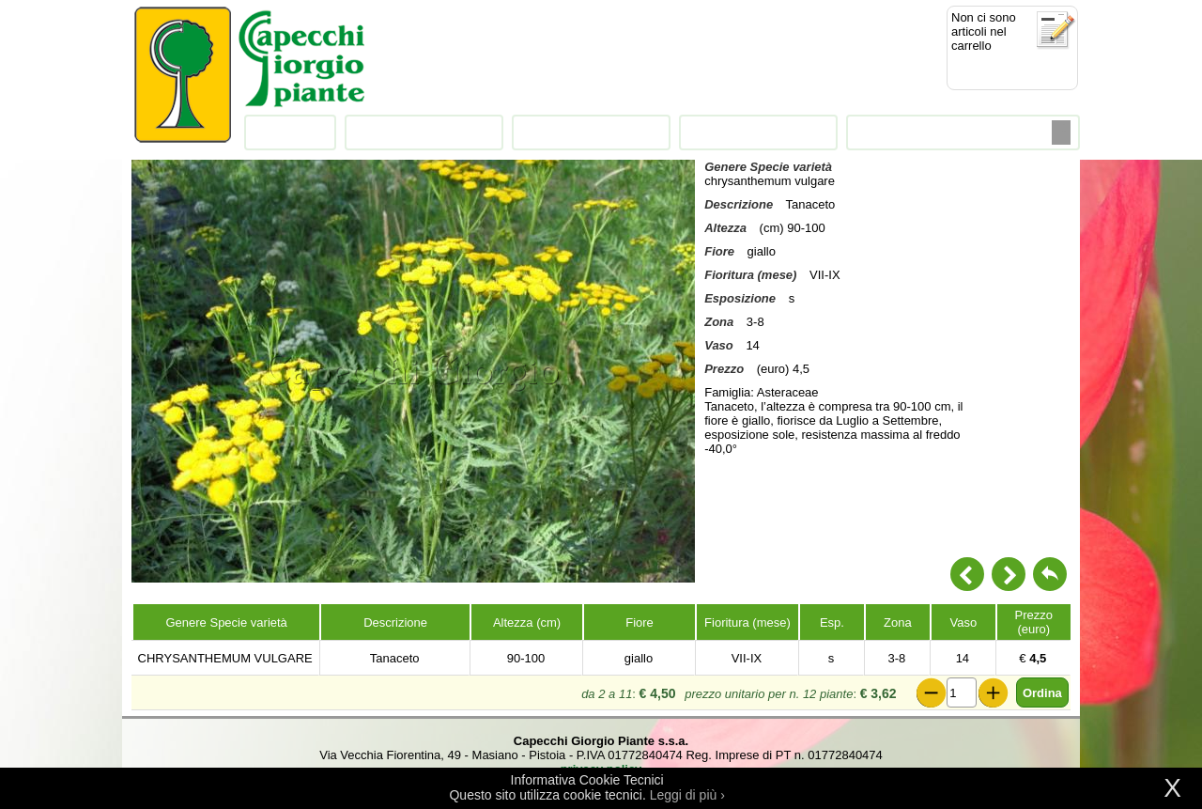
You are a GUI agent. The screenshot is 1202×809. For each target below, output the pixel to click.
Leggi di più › (687, 794)
